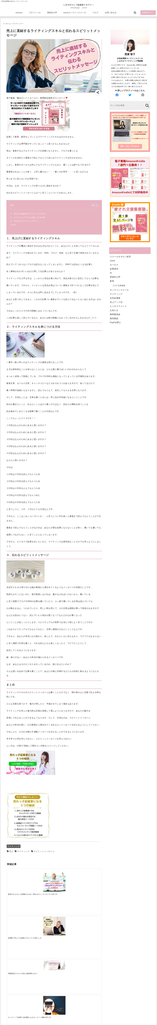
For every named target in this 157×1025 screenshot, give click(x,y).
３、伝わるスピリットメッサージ (24, 221)
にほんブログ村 (112, 1007)
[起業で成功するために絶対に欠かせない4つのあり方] (66, 915)
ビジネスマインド (118, 307)
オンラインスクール (119, 290)
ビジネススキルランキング (117, 995)
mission (19, 14)
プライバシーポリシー (92, 1019)
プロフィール (35, 14)
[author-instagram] (142, 95)
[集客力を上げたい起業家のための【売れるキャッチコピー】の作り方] (19, 879)
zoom (112, 261)
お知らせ (114, 311)
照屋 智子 (130, 54)
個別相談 (114, 319)
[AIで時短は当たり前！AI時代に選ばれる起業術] (19, 915)
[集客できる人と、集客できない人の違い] (42, 915)
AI (111, 273)
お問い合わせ (111, 14)
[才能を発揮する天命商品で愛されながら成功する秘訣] (89, 915)
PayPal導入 (115, 323)
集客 (112, 281)
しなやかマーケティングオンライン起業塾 (72, 1022)
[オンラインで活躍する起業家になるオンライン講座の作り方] (89, 877)
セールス (114, 265)
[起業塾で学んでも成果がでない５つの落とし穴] (42, 877)
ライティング (13, 847)
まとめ (13, 225)
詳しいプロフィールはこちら (130, 91)
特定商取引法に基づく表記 (66, 1019)
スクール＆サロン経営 (120, 257)
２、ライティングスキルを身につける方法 (27, 218)
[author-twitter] (130, 95)
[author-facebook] (117, 95)
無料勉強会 (115, 315)
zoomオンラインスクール (74, 14)
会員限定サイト (148, 14)
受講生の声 (52, 14)
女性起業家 (115, 298)
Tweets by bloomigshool (66, 960)
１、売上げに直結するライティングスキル (27, 214)
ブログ (95, 14)
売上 (11, 852)
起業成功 (114, 269)
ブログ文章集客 (118, 286)
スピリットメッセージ (43, 852)
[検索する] (147, 106)
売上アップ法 (116, 303)
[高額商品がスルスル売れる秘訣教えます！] (66, 873)
